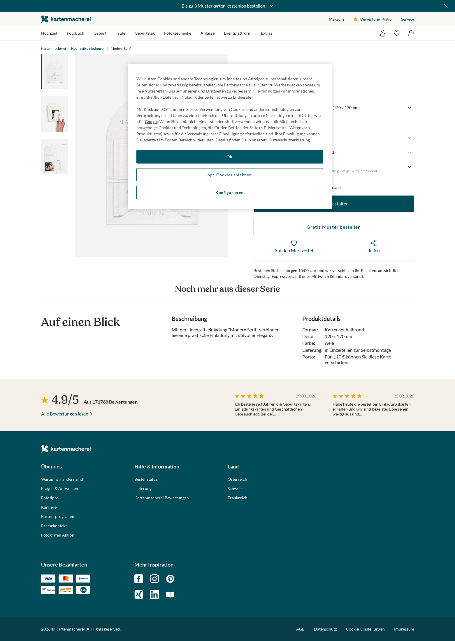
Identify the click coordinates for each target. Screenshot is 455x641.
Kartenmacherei (53, 48)
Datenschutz (325, 628)
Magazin (336, 19)
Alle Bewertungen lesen (64, 413)
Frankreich (237, 498)
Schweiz (235, 488)
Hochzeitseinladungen (88, 48)
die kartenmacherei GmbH (66, 19)
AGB (300, 628)
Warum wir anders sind (62, 479)
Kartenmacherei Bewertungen (161, 498)
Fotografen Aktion (57, 535)
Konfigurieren (229, 192)
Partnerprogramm (57, 516)
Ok (229, 156)
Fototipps (50, 498)
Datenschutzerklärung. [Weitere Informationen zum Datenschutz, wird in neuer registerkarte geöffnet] (289, 139)
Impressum (404, 628)
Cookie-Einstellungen (365, 629)
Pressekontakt (54, 525)
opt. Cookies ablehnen (230, 174)
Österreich (237, 479)
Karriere (49, 507)
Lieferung (143, 488)
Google (151, 121)
